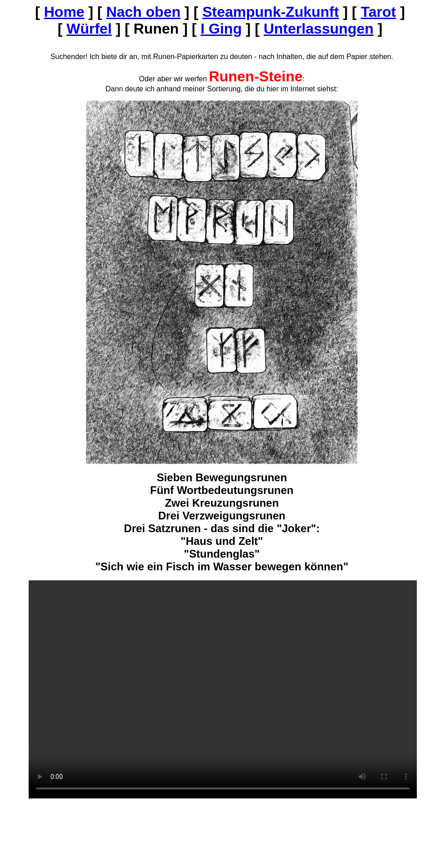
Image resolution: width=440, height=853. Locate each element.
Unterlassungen (319, 28)
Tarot (378, 12)
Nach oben (143, 12)
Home (64, 12)
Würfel (89, 28)
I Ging (221, 28)
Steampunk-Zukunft (270, 12)
